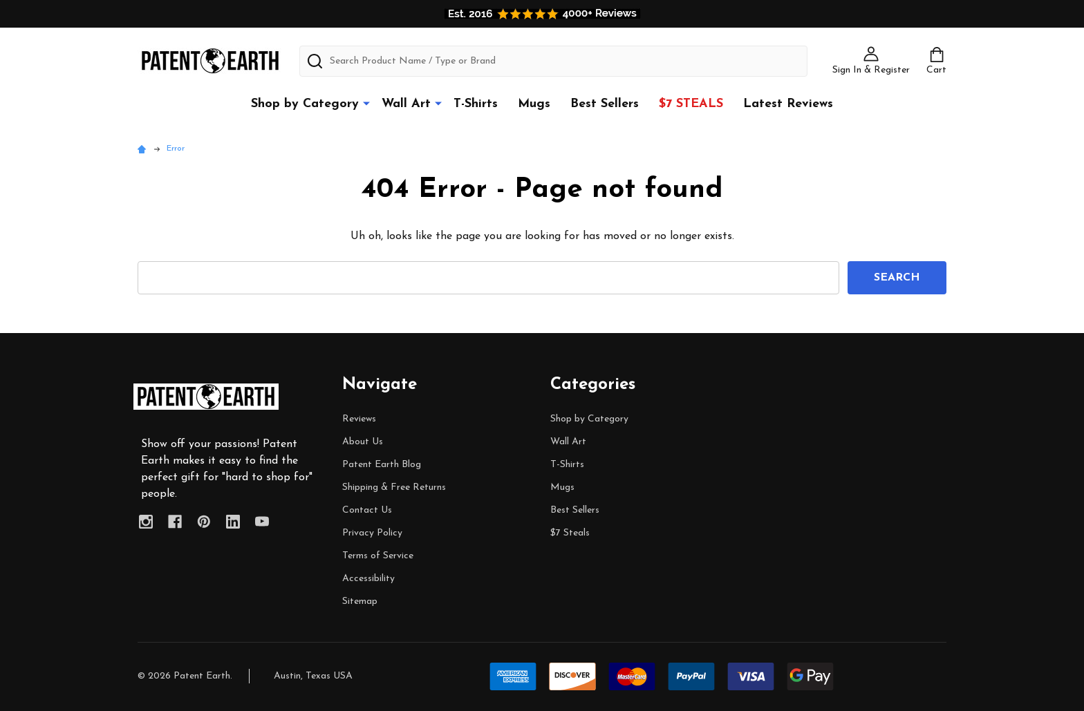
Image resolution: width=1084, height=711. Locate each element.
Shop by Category (305, 104)
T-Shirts (476, 104)
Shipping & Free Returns (394, 487)
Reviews (359, 419)
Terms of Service (377, 556)
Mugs (534, 104)
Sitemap (359, 601)
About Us (362, 442)
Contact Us (367, 510)
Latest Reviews (788, 104)
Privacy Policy (372, 533)
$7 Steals (691, 104)
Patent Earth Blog (381, 464)
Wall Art (406, 104)
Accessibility (368, 578)
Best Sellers (604, 104)
